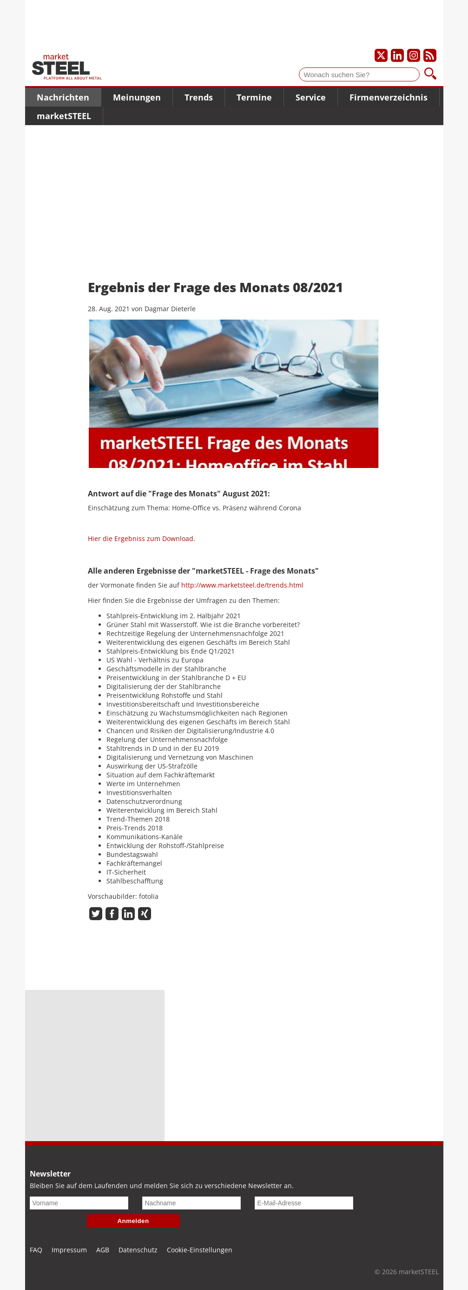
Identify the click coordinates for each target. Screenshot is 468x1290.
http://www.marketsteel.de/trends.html (242, 585)
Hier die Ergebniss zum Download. (141, 538)
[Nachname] (191, 1203)
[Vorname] (79, 1203)
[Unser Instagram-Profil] (413, 55)
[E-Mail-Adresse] (304, 1203)
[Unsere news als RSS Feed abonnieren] (429, 55)
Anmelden (133, 1220)
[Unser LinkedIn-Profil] (397, 55)
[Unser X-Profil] (381, 55)
